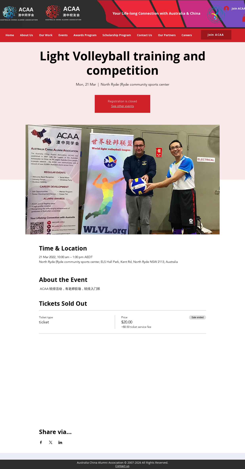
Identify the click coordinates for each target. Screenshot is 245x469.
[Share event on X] (51, 442)
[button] (63, 35)
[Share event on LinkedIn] (60, 442)
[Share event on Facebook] (41, 442)
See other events (122, 106)
